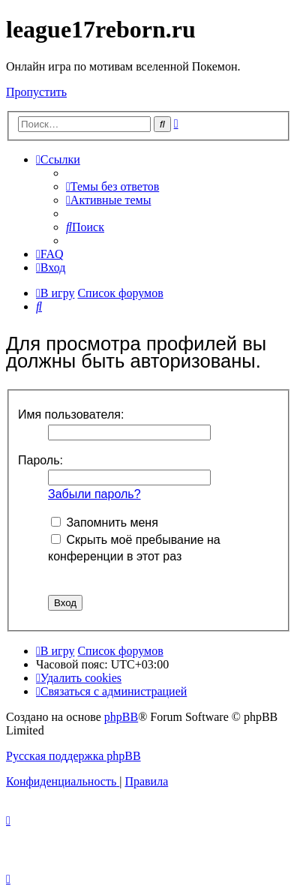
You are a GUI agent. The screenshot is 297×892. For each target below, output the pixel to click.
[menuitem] (112, 186)
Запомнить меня (104, 522)
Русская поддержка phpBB (73, 755)
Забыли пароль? (94, 494)
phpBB (121, 716)
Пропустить (36, 92)
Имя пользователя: (71, 414)
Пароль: (40, 460)
